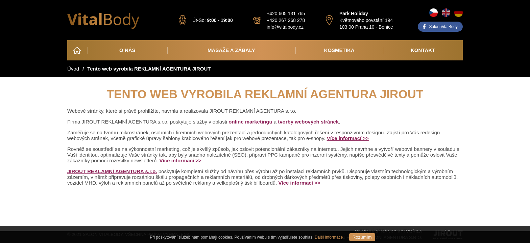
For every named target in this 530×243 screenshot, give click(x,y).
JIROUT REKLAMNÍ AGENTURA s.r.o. (112, 171)
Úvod (77, 50)
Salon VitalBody (443, 26)
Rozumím (362, 237)
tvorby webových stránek (308, 122)
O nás (127, 50)
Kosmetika (339, 50)
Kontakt (423, 50)
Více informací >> (348, 138)
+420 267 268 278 (286, 20)
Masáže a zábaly (231, 50)
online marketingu (250, 122)
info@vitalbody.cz (285, 27)
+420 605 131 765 (286, 13)
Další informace (329, 237)
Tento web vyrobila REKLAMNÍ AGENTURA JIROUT (149, 69)
